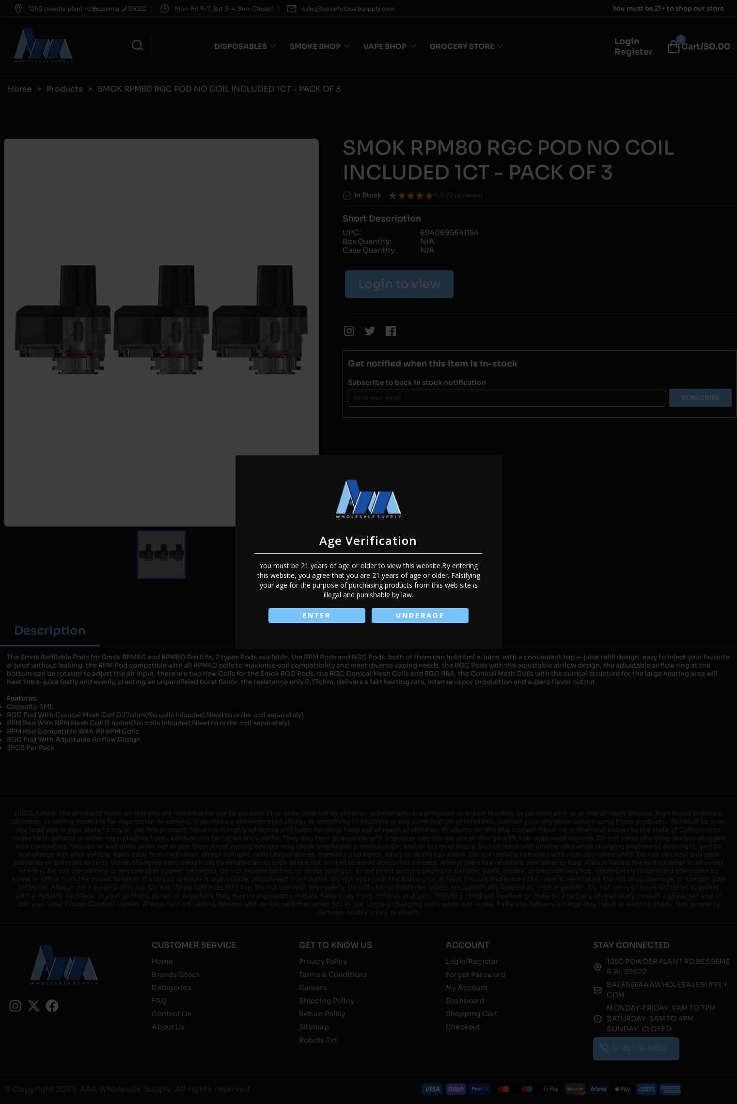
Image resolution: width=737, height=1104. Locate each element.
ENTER (316, 615)
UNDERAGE (420, 615)
